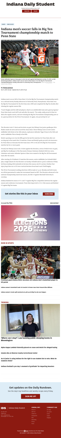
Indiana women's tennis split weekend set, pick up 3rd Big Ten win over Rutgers (23, 292)
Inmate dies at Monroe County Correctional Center (19, 353)
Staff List (33, 411)
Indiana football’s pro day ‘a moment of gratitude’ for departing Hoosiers (27, 366)
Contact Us (33, 413)
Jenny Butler (49, 82)
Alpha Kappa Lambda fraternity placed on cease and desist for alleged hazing (29, 347)
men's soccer (10, 24)
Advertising (33, 419)
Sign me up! (30, 396)
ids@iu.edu (3, 413)
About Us (33, 409)
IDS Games (49, 411)
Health (48, 415)
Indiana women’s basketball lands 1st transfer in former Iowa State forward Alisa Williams (26, 287)
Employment (34, 415)
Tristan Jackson (8, 88)
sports (3, 24)
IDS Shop (49, 409)
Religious (49, 417)
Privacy (33, 421)
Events (48, 413)
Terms (32, 423)
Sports (11, 243)
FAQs (32, 417)
